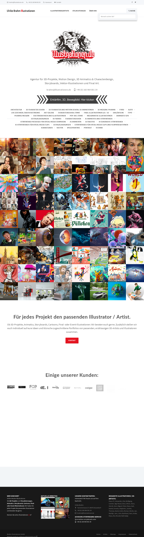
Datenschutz (133, 534)
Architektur (16, 110)
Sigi (116, 504)
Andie (135, 513)
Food (121, 110)
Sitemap (113, 534)
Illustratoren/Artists (59, 11)
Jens (115, 513)
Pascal (119, 504)
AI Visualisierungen (62, 125)
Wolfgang (129, 501)
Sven (115, 506)
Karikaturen (47, 128)
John (120, 513)
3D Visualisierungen (40, 119)
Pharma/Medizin (21, 116)
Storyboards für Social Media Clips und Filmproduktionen (101, 125)
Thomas (111, 511)
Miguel (120, 506)
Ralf (122, 516)
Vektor (60, 128)
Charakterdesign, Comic (69, 113)
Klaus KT (111, 501)
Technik (99, 128)
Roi (114, 516)
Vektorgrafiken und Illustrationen (49, 116)
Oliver (128, 504)
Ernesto (116, 509)
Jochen (129, 509)
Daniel (111, 509)
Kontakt (57, 2)
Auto (130, 110)
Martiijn (111, 513)
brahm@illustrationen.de (15, 2)
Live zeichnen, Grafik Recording (25, 113)
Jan (135, 511)
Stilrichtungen (79, 11)
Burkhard (125, 513)
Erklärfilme (118, 113)
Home (98, 534)
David (117, 511)
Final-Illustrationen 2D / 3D (96, 113)
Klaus (128, 506)
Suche (131, 11)
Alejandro (122, 509)
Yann (130, 513)
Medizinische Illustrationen (99, 116)
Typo (130, 113)
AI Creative (90, 122)
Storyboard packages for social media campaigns (43, 122)
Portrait (88, 128)
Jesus (132, 504)
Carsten (111, 504)
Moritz (131, 511)
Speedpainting (73, 128)
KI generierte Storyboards (111, 122)
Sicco (124, 504)
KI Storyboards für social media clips (32, 125)
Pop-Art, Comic (76, 116)
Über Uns (93, 11)
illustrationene (25, 515)
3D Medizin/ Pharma (107, 110)
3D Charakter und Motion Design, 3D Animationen (71, 110)
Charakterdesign (73, 119)
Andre (121, 511)
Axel (132, 506)
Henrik (111, 506)
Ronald (118, 516)
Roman (126, 511)
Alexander (118, 501)
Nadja (126, 516)
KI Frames (57, 119)
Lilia (123, 501)
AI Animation (75, 122)
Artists (105, 534)
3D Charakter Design (35, 110)
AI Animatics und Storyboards (98, 119)
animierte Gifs (122, 116)
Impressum (47, 2)
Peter (124, 506)
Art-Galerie (49, 113)
